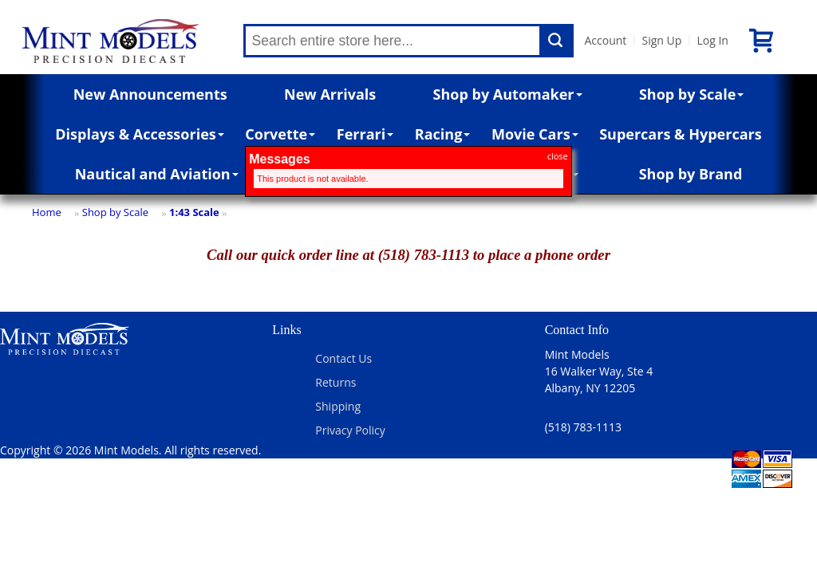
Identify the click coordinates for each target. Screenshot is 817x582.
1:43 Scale (194, 212)
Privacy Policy (350, 430)
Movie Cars (534, 134)
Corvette (280, 134)
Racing (443, 134)
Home (46, 212)
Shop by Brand (691, 173)
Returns (335, 382)
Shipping (338, 406)
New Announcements (150, 94)
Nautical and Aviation (157, 173)
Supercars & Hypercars (680, 134)
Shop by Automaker (507, 94)
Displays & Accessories (139, 134)
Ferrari (365, 134)
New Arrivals (330, 94)
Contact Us (343, 358)
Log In (712, 40)
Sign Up (661, 40)
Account (606, 40)
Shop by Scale (691, 94)
